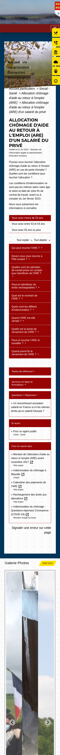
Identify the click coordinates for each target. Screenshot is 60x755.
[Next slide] (48, 722)
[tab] (30, 218)
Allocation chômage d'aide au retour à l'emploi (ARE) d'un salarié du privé (29, 107)
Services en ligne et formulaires (22, 383)
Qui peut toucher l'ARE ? (26, 248)
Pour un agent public (25, 431)
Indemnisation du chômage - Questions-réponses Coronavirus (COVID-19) (29, 510)
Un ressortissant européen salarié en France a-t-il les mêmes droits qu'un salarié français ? (30, 407)
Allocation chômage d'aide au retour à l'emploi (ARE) (28, 97)
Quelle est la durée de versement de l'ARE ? (24, 330)
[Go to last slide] (12, 722)
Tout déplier (42, 240)
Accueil (14, 62)
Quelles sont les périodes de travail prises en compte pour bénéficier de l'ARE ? (27, 270)
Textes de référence (22, 371)
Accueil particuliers (22, 88)
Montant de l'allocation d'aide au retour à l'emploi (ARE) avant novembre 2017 (30, 458)
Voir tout (47, 563)
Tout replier (25, 240)
